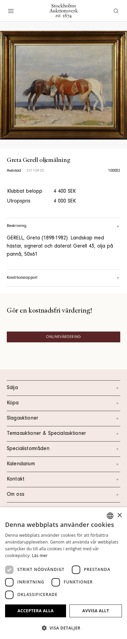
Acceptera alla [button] (36, 611)
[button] (63, 627)
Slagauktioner (63, 418)
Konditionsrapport (63, 278)
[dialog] (63, 573)
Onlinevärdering (63, 337)
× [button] (119, 515)
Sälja (63, 388)
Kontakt (63, 479)
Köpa (63, 403)
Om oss (63, 494)
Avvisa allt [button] (95, 611)
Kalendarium (63, 464)
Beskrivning (63, 226)
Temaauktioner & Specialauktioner (63, 433)
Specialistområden (63, 449)
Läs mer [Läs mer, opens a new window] (40, 555)
